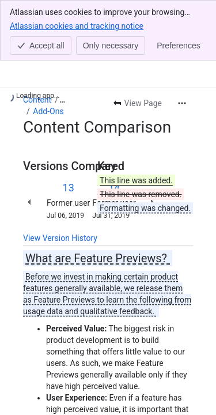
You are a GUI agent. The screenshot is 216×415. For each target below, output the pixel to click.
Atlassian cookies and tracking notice (76, 25)
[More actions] (182, 103)
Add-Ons (48, 111)
